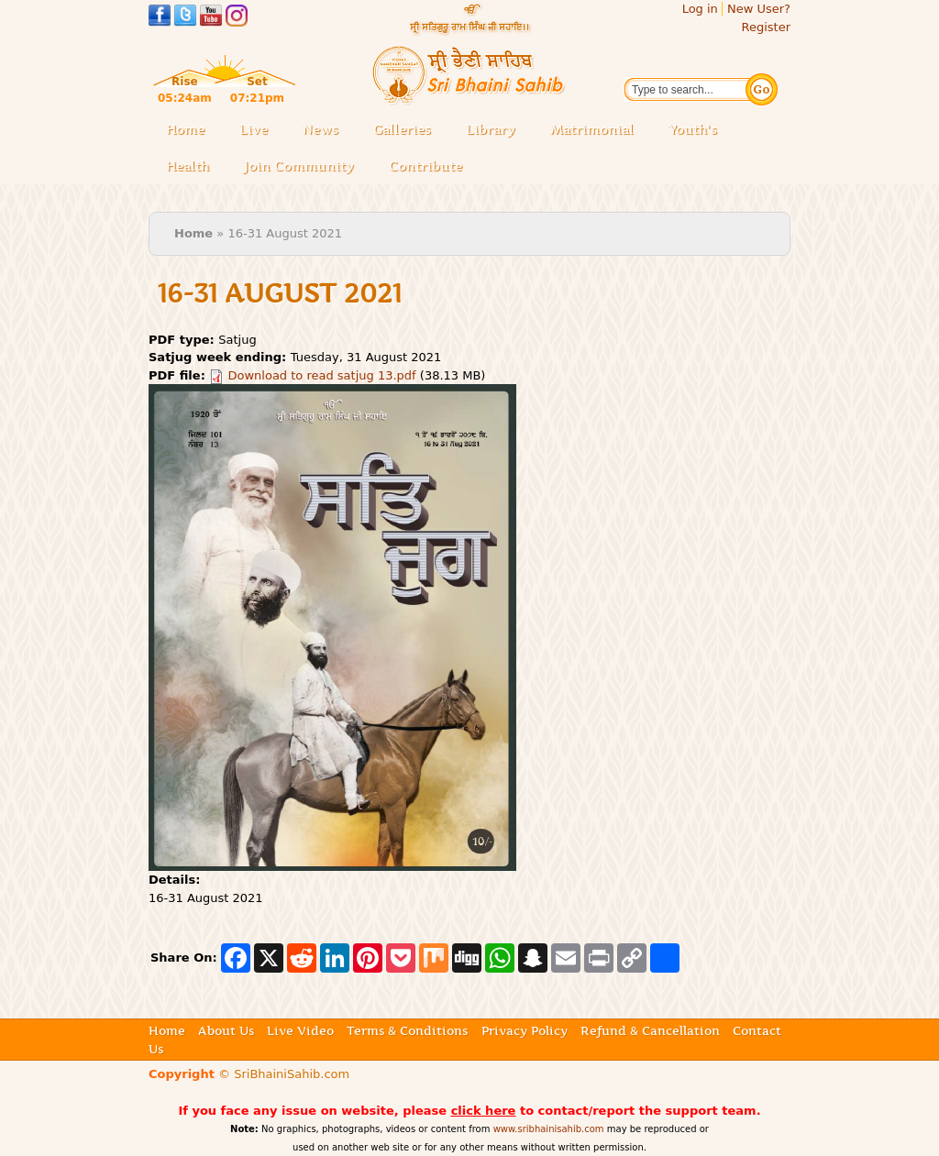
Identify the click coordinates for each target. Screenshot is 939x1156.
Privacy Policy (524, 1030)
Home (185, 129)
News (320, 129)
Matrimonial (592, 129)
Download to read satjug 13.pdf (322, 375)
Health (187, 166)
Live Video (300, 1030)
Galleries (407, 130)
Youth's (692, 129)
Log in (700, 9)
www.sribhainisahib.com (548, 1129)
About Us (226, 1030)
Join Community (299, 166)
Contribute (431, 167)
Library (496, 130)
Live (259, 130)
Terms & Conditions (407, 1030)
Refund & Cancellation (650, 1030)
